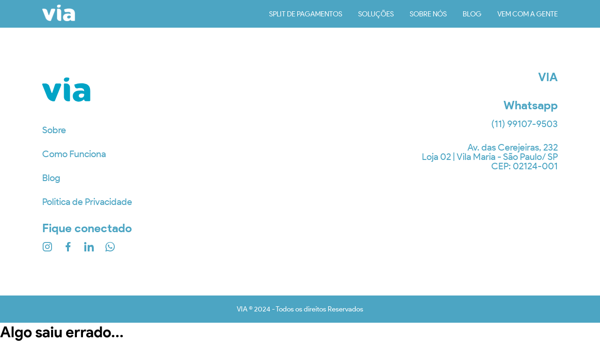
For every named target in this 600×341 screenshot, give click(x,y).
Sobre (54, 130)
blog (472, 14)
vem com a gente (527, 14)
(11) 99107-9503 (524, 123)
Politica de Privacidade (87, 201)
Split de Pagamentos (305, 14)
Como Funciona (74, 153)
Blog (51, 177)
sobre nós (428, 14)
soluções (376, 14)
